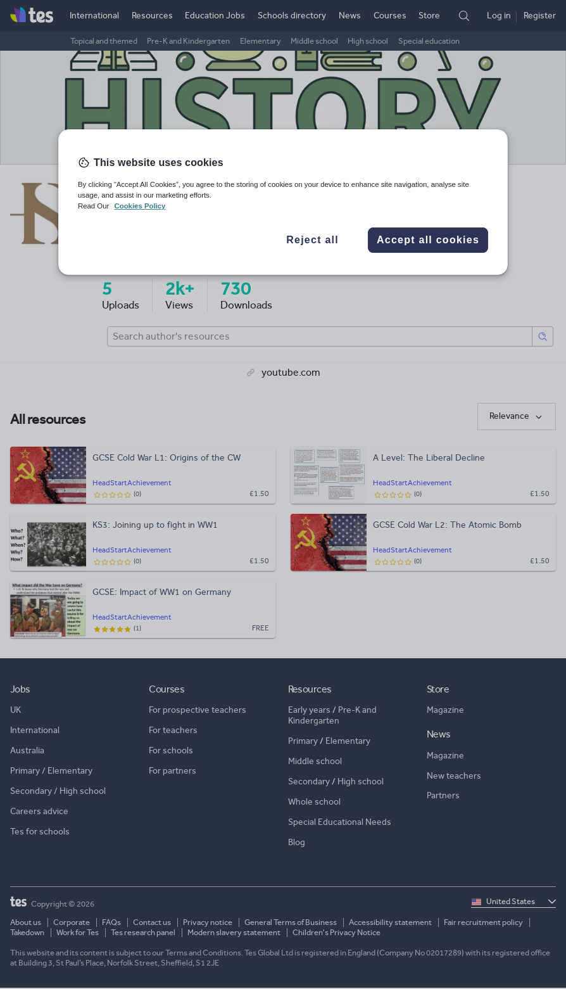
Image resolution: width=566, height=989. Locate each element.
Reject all (312, 239)
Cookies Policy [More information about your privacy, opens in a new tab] (139, 206)
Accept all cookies (428, 239)
